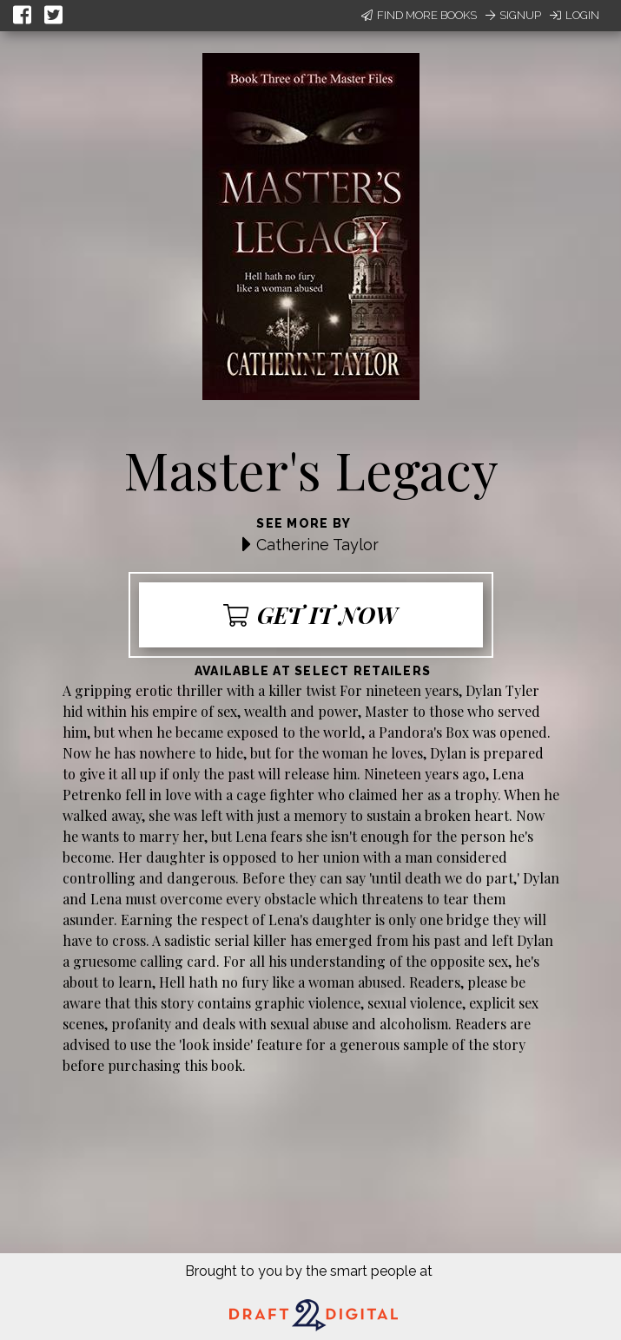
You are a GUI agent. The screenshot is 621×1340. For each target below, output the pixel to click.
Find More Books (419, 15)
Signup (513, 15)
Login (574, 15)
